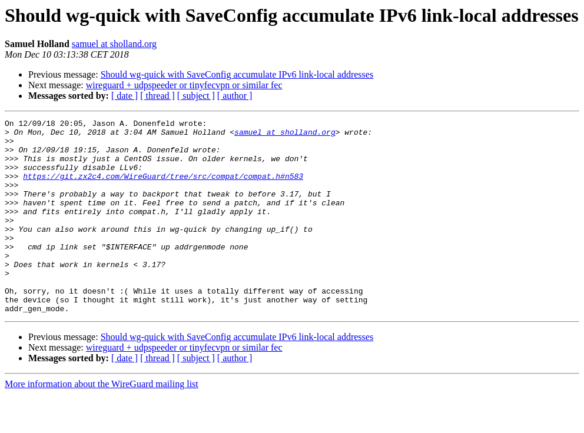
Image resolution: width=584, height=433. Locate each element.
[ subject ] (196, 96)
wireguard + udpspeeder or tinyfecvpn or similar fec (184, 85)
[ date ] (124, 96)
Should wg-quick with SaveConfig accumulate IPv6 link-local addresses (237, 74)
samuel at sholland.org (114, 44)
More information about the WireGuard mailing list (101, 423)
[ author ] (235, 96)
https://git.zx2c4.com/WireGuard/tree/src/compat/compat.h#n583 (163, 188)
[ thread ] (157, 96)
